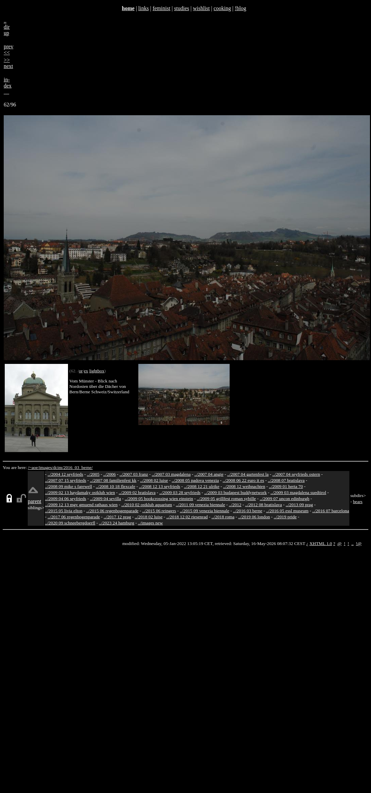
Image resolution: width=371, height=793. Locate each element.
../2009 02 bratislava (137, 492)
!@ (359, 543)
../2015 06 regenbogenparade (112, 510)
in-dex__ (7, 86)
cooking (222, 8)
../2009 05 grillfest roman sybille (226, 498)
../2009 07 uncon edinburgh (284, 498)
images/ (46, 467)
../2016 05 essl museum (287, 510)
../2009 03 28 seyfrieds (180, 492)
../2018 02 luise (148, 516)
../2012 (235, 504)
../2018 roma (222, 516)
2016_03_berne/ (78, 467)
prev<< (8, 49)
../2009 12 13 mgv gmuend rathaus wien (81, 504)
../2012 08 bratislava (263, 504)
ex (86, 370)
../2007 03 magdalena (171, 474)
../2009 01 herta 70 (286, 486)
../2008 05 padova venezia (195, 480)
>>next (8, 63)
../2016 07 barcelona (330, 510)
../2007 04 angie (209, 474)
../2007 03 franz (133, 474)
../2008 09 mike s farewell (68, 486)
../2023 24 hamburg (116, 522)
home (128, 8)
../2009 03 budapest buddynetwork (235, 492)
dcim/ (58, 467)
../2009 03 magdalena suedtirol (298, 492)
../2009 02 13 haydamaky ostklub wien (80, 492)
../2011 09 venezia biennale (200, 504)
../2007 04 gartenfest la (248, 474)
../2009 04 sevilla (105, 498)
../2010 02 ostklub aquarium (146, 504)
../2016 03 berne (247, 510)
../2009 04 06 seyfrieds (65, 498)
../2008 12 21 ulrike (201, 486)
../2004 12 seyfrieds (65, 474)
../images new (150, 522)
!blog (240, 8)
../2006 (109, 474)
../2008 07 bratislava (286, 480)
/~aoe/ (33, 467)
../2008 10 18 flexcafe (115, 486)
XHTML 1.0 (320, 543)
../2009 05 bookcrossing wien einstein (159, 498)
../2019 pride (285, 516)
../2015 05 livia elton (64, 510)
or (81, 370)
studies (181, 8)
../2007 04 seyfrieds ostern (296, 474)
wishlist (201, 8)
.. (352, 543)
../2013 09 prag (299, 504)
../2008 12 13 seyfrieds (159, 486)
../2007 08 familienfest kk (113, 480)
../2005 (93, 474)
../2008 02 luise (154, 480)
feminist (161, 8)
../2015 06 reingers (159, 510)
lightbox (96, 370)
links (143, 8)
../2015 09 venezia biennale (204, 510)
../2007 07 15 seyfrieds (65, 480)
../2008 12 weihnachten (244, 486)
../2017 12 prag (117, 516)
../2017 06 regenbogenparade (74, 516)
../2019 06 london (254, 516)
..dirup (7, 27)
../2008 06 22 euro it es (243, 480)
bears (358, 501)
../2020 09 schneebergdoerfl (70, 522)
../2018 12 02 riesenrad (187, 516)
